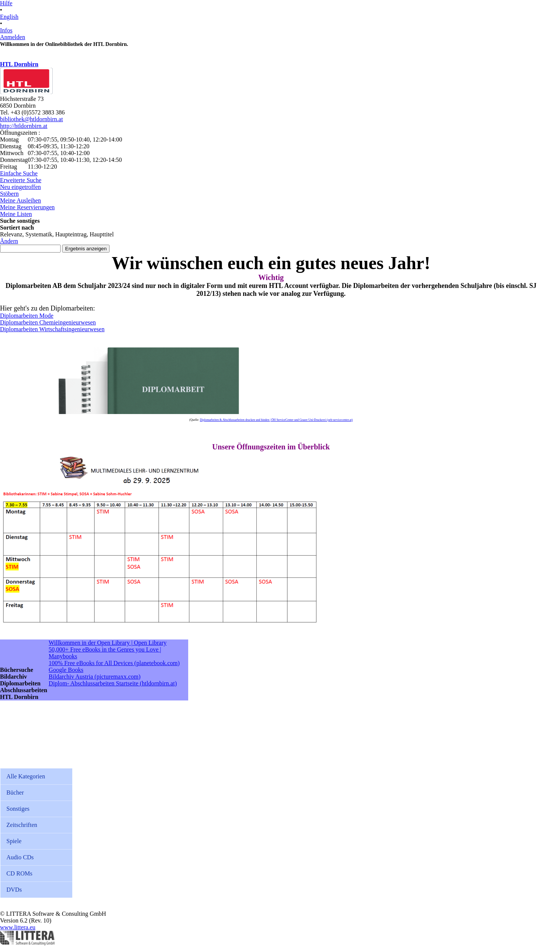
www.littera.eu (17, 927)
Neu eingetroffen (20, 187)
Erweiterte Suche (20, 180)
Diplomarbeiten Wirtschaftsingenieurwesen (52, 329)
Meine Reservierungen (27, 207)
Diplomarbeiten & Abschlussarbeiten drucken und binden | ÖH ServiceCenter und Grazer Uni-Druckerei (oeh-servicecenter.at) (276, 420)
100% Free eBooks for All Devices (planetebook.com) (114, 663)
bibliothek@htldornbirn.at (31, 119)
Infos (6, 30)
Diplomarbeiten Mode (26, 315)
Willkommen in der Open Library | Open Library (107, 642)
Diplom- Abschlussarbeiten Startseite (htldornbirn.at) (113, 683)
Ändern (9, 241)
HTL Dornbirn (19, 64)
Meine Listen (16, 214)
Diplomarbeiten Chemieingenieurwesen (48, 322)
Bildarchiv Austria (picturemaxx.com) (94, 676)
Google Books (66, 670)
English (9, 17)
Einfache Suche (19, 173)
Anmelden (12, 37)
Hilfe (6, 3)
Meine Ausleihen (20, 200)
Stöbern (9, 193)
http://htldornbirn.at (23, 126)
